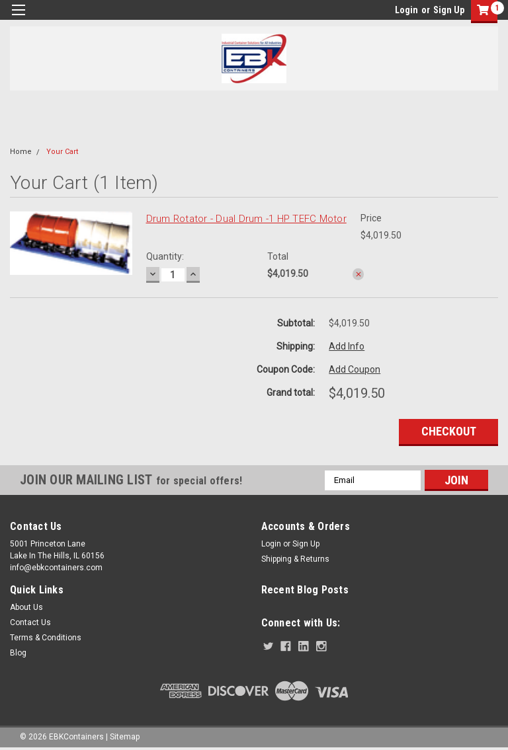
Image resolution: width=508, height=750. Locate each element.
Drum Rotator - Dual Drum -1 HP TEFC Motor (246, 219)
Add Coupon (354, 369)
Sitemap (125, 736)
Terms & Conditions (45, 637)
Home (21, 151)
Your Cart (62, 151)
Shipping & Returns (295, 559)
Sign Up (448, 10)
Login (406, 10)
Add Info (346, 346)
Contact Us (30, 622)
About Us (26, 607)
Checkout (448, 431)
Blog (18, 652)
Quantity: (165, 256)
